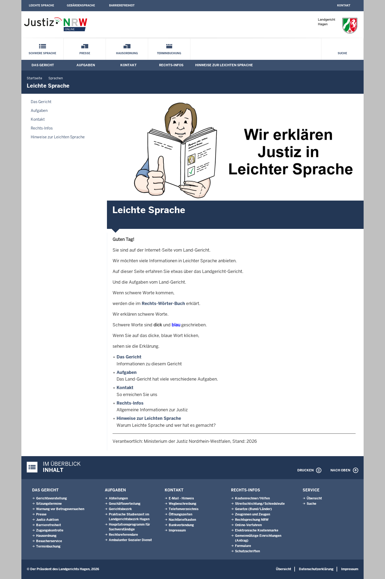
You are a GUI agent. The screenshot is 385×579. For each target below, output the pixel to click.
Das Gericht (43, 65)
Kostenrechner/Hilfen (252, 498)
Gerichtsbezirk (120, 509)
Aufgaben (85, 65)
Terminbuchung (169, 53)
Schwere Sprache (42, 53)
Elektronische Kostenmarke (256, 530)
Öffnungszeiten (180, 514)
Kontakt (343, 5)
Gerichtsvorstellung (51, 498)
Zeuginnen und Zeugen (252, 514)
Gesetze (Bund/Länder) (253, 509)
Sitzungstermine (49, 504)
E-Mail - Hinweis (181, 498)
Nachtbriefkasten (182, 520)
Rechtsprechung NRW (251, 520)
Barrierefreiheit (121, 5)
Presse (84, 53)
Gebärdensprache (81, 5)
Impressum (177, 530)
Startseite (34, 78)
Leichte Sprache (41, 5)
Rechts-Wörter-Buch (163, 303)
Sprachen (55, 78)
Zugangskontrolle (49, 530)
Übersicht (314, 498)
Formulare (243, 546)
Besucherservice (49, 541)
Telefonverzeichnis (183, 509)
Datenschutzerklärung (316, 569)
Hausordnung (127, 53)
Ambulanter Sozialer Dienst (130, 540)
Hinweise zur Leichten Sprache (224, 65)
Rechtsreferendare (123, 535)
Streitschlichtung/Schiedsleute (260, 504)
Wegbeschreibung (182, 504)
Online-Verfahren (248, 525)
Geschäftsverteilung (124, 504)
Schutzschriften (247, 551)
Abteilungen (118, 498)
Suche (342, 53)
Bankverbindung (181, 525)
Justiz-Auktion (47, 520)
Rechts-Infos (171, 65)
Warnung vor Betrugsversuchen (60, 509)
